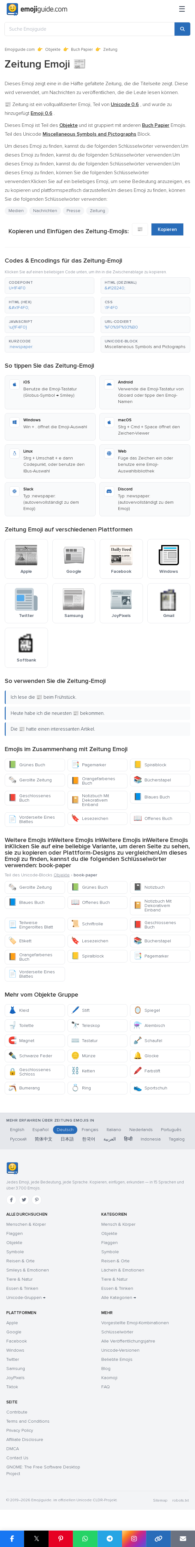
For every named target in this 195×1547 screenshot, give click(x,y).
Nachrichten (45, 210)
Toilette (21, 1025)
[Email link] (183, 1539)
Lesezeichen (89, 818)
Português (171, 1129)
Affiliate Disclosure (24, 1439)
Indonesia (151, 1139)
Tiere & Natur (19, 1279)
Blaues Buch (151, 797)
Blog (105, 1368)
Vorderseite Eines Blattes (31, 819)
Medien (16, 210)
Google (13, 1332)
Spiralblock (149, 765)
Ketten (83, 1071)
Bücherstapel (152, 780)
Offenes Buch (152, 818)
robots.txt (180, 1500)
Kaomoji (109, 1377)
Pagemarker (88, 765)
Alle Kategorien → (118, 1297)
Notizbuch (149, 887)
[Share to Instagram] (134, 1539)
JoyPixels (15, 1377)
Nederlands (141, 1129)
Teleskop (85, 1025)
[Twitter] (24, 1200)
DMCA (12, 1448)
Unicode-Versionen (120, 1350)
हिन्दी (128, 1139)
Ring (81, 1088)
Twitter (12, 1359)
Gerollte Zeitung (30, 780)
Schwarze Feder (30, 1056)
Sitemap (160, 1500)
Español (40, 1129)
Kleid (18, 1010)
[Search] (182, 29)
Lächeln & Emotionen (122, 1270)
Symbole (15, 1251)
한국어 (88, 1139)
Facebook (16, 1341)
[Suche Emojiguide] (89, 29)
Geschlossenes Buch (29, 798)
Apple (12, 1322)
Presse (73, 210)
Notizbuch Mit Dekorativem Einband (90, 800)
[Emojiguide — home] (37, 9)
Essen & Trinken (22, 1288)
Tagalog (177, 1139)
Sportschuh (150, 1088)
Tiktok (12, 1387)
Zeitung (97, 210)
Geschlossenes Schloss (29, 1072)
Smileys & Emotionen (27, 1270)
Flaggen (14, 1233)
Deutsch (65, 1129)
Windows (15, 1350)
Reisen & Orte (20, 1261)
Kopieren (167, 229)
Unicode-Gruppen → (25, 1297)
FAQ (105, 1387)
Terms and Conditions (28, 1421)
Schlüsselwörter (117, 1332)
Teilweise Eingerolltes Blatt (30, 925)
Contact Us (17, 1458)
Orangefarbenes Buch (93, 781)
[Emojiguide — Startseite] (12, 1168)
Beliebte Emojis (117, 1359)
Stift (80, 1010)
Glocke (146, 1056)
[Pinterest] (37, 1200)
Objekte (53, 49)
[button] (49, 285)
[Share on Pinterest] (61, 1539)
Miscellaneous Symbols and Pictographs (145, 346)
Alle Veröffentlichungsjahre (128, 1341)
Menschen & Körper (26, 1224)
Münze (83, 1056)
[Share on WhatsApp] (85, 1539)
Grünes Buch (26, 765)
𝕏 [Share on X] (36, 1539)
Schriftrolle (87, 924)
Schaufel (147, 1040)
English (17, 1129)
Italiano (114, 1129)
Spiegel (146, 1010)
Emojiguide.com (20, 49)
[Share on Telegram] (110, 1539)
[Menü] (182, 9)
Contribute (16, 1412)
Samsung (15, 1368)
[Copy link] (158, 1539)
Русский (18, 1139)
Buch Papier (82, 49)
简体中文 (43, 1139)
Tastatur (84, 1040)
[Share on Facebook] (12, 1539)
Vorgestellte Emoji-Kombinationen (135, 1322)
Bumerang (24, 1088)
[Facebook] (11, 1200)
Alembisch (149, 1025)
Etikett (20, 941)
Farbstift (146, 1071)
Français (90, 1129)
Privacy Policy (19, 1430)
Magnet (21, 1040)
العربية (109, 1139)
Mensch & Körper (118, 1224)
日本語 (67, 1139)
